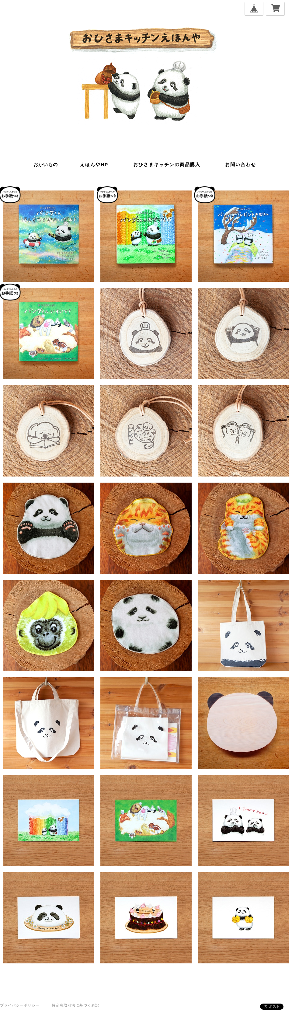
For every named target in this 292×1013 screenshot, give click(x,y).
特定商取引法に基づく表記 (75, 1005)
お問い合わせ (240, 164)
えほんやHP (94, 164)
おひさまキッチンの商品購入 (166, 164)
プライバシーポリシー (20, 1005)
